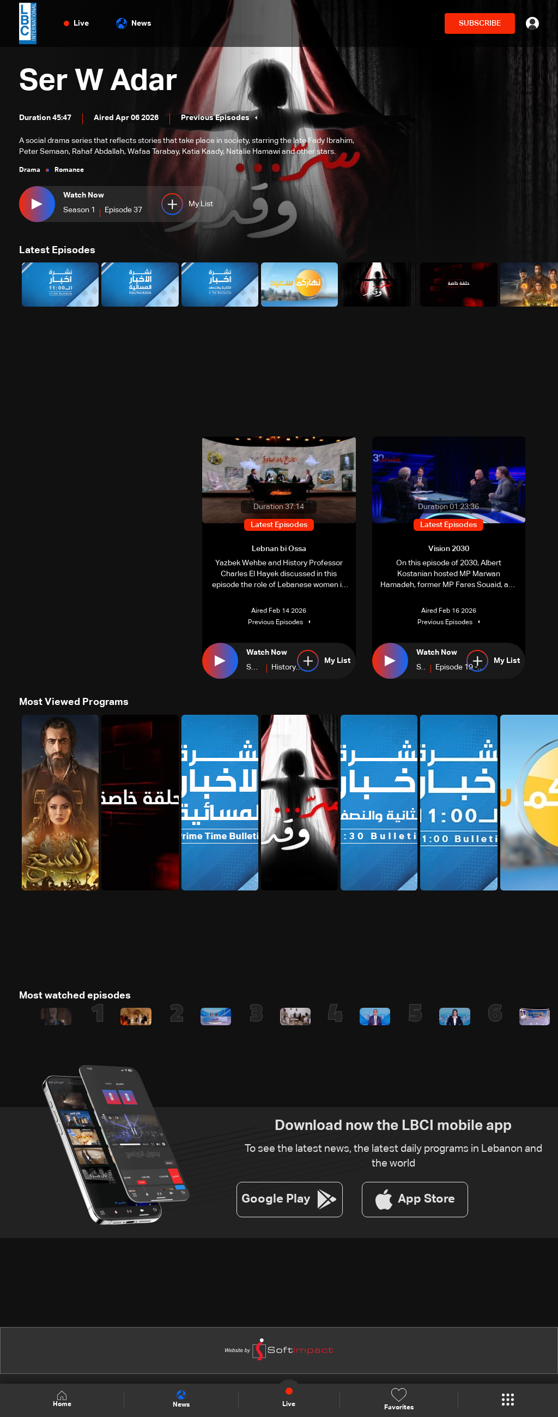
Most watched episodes (75, 995)
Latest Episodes (57, 250)
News (133, 23)
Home (62, 1400)
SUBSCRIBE (480, 23)
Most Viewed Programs (74, 702)
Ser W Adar (99, 82)
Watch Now (83, 195)
